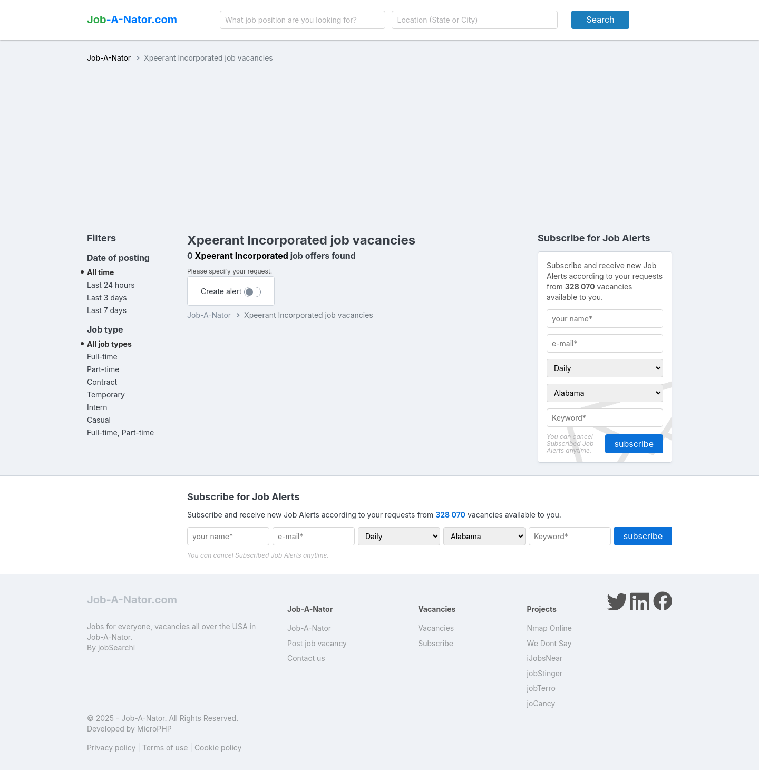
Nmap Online (549, 627)
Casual (99, 419)
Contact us (306, 658)
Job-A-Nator (109, 57)
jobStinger (545, 673)
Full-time (102, 356)
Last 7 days (106, 310)
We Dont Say (549, 643)
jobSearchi (116, 647)
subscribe (634, 443)
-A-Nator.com (132, 19)
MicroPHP (154, 728)
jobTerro (541, 688)
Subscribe (435, 643)
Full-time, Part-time (120, 432)
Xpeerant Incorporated (241, 255)
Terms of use (165, 747)
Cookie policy (218, 747)
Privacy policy (111, 747)
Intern (97, 407)
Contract (102, 381)
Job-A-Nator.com (132, 599)
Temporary (106, 394)
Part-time (103, 369)
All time (100, 272)
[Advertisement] (379, 142)
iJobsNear (545, 658)
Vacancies (436, 627)
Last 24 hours (111, 284)
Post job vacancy (317, 643)
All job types (109, 343)
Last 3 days (107, 297)
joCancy (541, 703)
